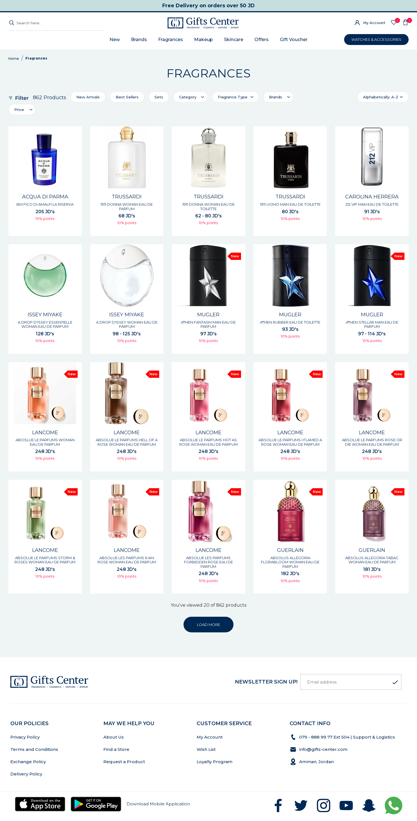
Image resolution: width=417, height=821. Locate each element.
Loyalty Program (214, 761)
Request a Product (124, 761)
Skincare (233, 39)
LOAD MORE (208, 624)
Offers (261, 39)
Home (13, 58)
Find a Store (116, 749)
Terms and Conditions (34, 749)
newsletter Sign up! (266, 682)
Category (187, 97)
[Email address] (350, 682)
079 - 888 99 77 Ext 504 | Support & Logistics (347, 737)
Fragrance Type (232, 97)
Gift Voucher (294, 39)
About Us (113, 737)
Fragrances (170, 39)
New (114, 39)
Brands (139, 39)
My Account (374, 22)
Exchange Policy (28, 761)
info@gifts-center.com (323, 749)
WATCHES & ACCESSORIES (376, 39)
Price (19, 109)
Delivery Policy (26, 774)
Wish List (206, 749)
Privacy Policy (25, 737)
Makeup (203, 39)
